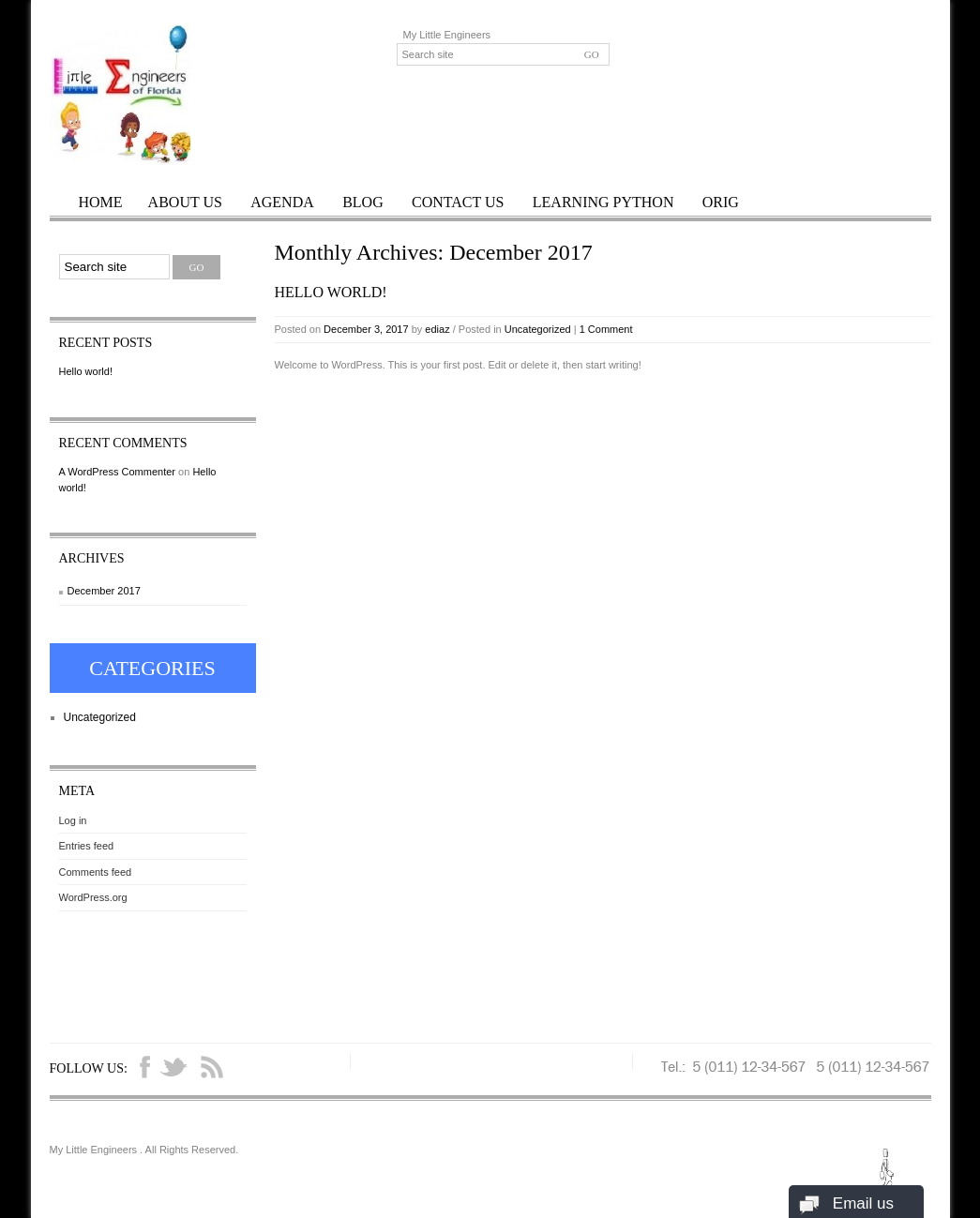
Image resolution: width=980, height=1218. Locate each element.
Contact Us (458, 202)
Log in (73, 820)
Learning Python (603, 202)
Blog (363, 202)
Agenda (282, 202)
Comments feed (95, 872)
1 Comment (606, 329)
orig (720, 202)
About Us (185, 202)
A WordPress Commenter (117, 471)
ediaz (437, 329)
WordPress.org (93, 897)
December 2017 (104, 590)
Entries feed (86, 845)
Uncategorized (538, 329)
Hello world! (331, 292)
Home (101, 202)
